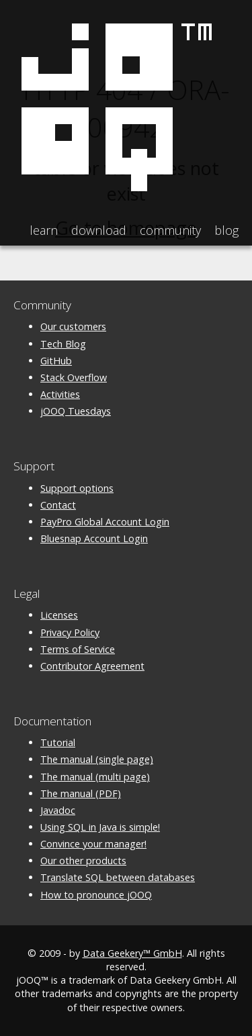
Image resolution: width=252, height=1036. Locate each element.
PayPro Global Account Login (104, 521)
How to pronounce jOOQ (96, 894)
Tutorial (57, 742)
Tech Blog (63, 344)
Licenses (59, 615)
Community (170, 230)
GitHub (56, 360)
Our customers (73, 326)
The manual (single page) (96, 759)
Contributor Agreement (92, 666)
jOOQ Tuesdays (75, 411)
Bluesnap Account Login (94, 538)
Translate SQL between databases (117, 877)
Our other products (83, 860)
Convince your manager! (93, 843)
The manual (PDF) (80, 793)
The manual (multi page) (95, 776)
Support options (77, 488)
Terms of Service (77, 649)
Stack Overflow (73, 377)
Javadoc (57, 810)
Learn (44, 230)
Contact (58, 505)
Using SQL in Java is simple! (100, 827)
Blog (226, 230)
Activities (60, 394)
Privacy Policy (69, 632)
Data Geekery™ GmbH (132, 953)
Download (98, 230)
